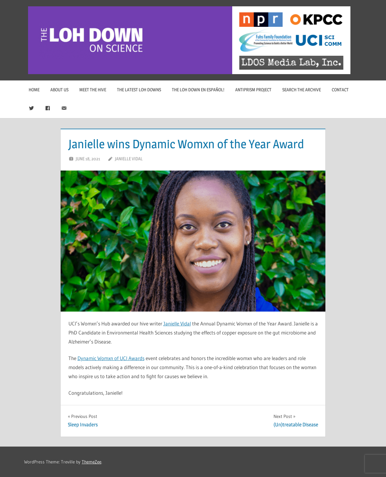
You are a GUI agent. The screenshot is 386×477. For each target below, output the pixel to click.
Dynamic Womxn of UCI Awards (111, 358)
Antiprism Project (253, 90)
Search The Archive (301, 90)
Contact (340, 90)
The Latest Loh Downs (139, 90)
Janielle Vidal (129, 159)
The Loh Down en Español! (198, 90)
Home (34, 90)
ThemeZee (91, 462)
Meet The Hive (92, 90)
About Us (59, 90)
